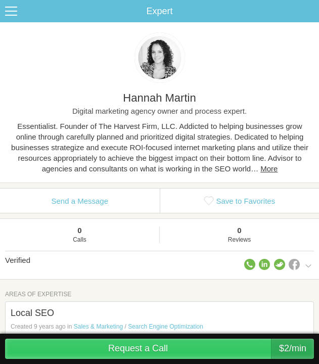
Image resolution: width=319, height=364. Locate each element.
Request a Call (211, 349)
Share (309, 11)
